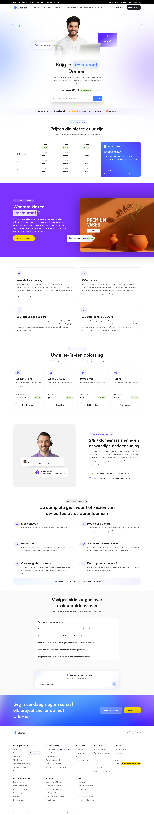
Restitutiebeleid (29, 812)
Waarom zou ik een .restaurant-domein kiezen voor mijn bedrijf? (63, 629)
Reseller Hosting (18, 782)
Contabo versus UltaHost (54, 789)
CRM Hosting (17, 796)
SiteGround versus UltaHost (55, 796)
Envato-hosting (18, 800)
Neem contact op (113, 2)
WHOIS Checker (51, 756)
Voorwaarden (43, 812)
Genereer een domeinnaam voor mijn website (77, 581)
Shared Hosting (18, 750)
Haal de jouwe (24, 238)
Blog (116, 760)
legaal (68, 812)
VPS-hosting (17, 756)
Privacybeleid (56, 812)
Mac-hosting (17, 771)
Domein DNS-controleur (54, 760)
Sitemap (77, 812)
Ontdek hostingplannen (117, 171)
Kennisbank (123, 2)
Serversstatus (98, 767)
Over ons (16, 812)
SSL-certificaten (51, 753)
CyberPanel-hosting (82, 760)
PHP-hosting (80, 750)
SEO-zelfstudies (83, 793)
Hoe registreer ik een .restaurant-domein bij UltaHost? (59, 636)
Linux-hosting (80, 753)
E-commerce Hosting (20, 789)
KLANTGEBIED (133, 7)
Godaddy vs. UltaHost (53, 793)
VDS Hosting (17, 760)
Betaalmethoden (99, 757)
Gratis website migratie (102, 771)
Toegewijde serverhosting (21, 764)
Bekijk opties (28, 405)
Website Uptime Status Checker (56, 767)
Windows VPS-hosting (20, 767)
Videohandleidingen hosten (87, 800)
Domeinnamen (51, 749)
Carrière (117, 764)
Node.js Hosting (81, 757)
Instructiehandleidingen (85, 796)
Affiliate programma (100, 750)
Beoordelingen (99, 760)
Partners (97, 764)
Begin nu (132, 710)
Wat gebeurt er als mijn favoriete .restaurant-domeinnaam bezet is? (64, 656)
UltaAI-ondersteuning (122, 478)
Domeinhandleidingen (85, 789)
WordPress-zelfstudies (85, 786)
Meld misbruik (119, 753)
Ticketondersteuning (99, 478)
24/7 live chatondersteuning (101, 473)
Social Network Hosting (20, 786)
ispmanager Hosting (82, 764)
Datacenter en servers (101, 753)
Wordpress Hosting (19, 753)
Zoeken (97, 99)
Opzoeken (61, 405)
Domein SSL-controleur (53, 764)
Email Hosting (17, 793)
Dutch (135, 2)
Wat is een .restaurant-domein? (50, 622)
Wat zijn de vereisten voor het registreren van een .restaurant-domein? (66, 643)
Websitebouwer (72, 7)
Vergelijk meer (50, 800)
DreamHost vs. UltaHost (53, 786)
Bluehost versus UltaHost (54, 782)
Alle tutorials (82, 782)
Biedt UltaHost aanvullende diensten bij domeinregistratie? (61, 649)
